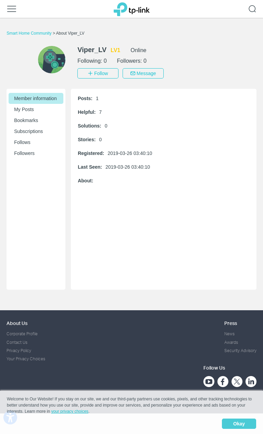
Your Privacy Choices (26, 358)
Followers (24, 153)
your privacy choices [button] (69, 411)
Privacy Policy (19, 350)
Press (230, 323)
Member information (35, 98)
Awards (231, 342)
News (229, 333)
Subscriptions (28, 131)
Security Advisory (240, 350)
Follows (22, 142)
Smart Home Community (30, 33)
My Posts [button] (24, 109)
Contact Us (17, 342)
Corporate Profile (22, 333)
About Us (17, 323)
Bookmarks (26, 120)
